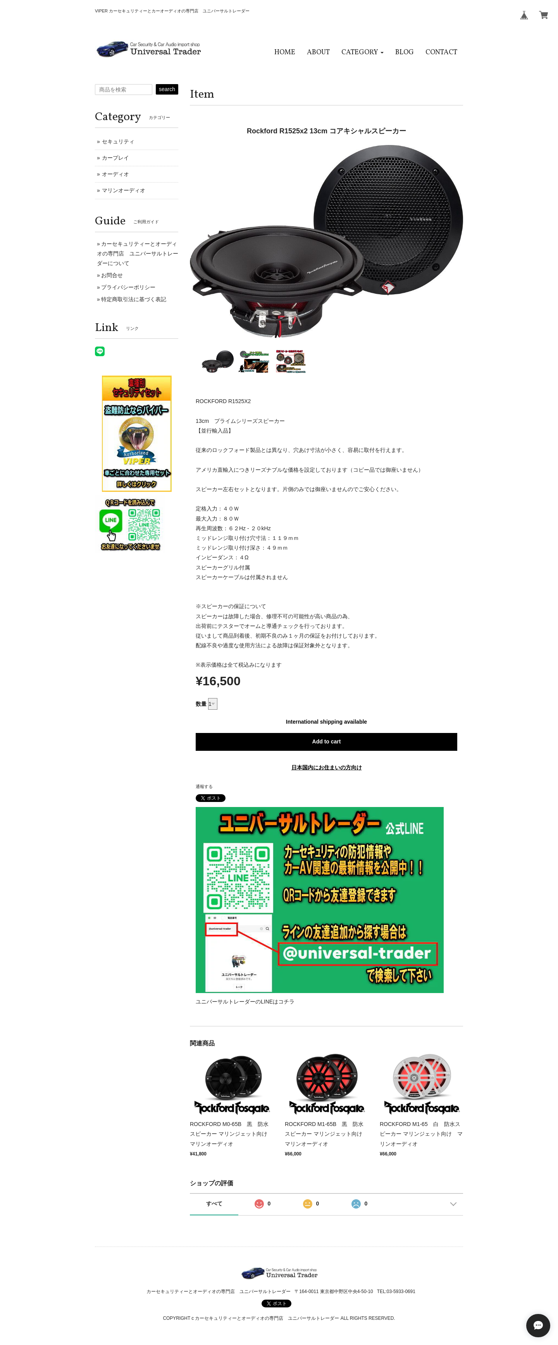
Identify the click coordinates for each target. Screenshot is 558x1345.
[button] (362, 52)
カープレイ (115, 158)
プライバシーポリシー (128, 287)
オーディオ (115, 174)
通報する (204, 786)
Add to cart (326, 741)
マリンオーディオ (123, 190)
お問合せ (112, 275)
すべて (214, 1203)
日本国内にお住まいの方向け (326, 767)
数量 (201, 704)
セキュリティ (118, 141)
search (167, 89)
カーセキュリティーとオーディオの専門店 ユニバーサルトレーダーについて (137, 253)
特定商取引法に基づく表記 (133, 299)
